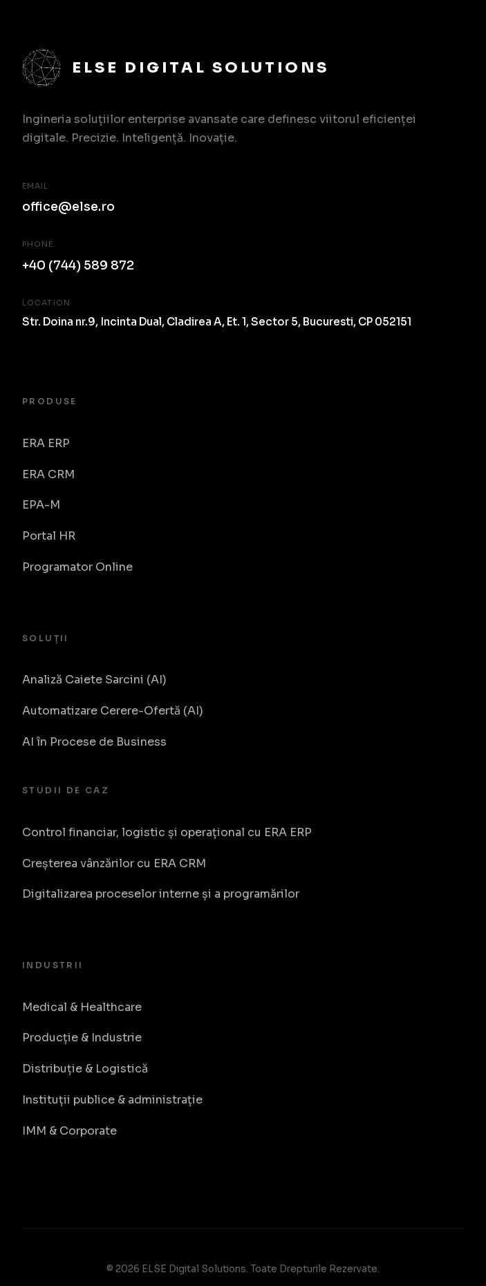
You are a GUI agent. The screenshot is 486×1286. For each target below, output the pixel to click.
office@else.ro (68, 206)
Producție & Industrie (82, 1037)
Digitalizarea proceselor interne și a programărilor (160, 894)
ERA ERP (46, 443)
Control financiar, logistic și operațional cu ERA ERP (167, 832)
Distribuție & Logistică (85, 1068)
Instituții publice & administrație (112, 1100)
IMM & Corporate (69, 1131)
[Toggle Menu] (448, 27)
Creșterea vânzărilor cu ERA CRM (114, 863)
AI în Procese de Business (94, 742)
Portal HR (48, 536)
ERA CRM (48, 474)
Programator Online (77, 567)
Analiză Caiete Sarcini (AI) (94, 679)
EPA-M (41, 505)
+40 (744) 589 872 (78, 265)
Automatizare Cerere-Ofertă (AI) (112, 710)
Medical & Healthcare (82, 1007)
